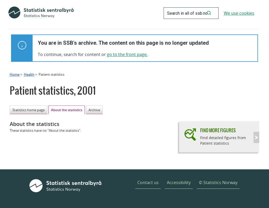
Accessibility (179, 182)
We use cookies (239, 13)
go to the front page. (127, 54)
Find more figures (218, 130)
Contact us (148, 182)
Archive (94, 110)
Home (14, 74)
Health (29, 74)
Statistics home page (28, 110)
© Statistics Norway (218, 182)
